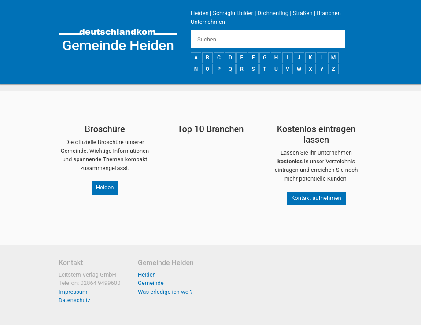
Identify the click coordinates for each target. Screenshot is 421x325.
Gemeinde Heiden (118, 45)
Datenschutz (74, 300)
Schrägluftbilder (233, 13)
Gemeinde (151, 283)
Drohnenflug (273, 13)
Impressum (73, 291)
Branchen (329, 13)
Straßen (303, 13)
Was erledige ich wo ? (165, 291)
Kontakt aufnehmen (316, 198)
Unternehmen (208, 21)
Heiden (200, 13)
